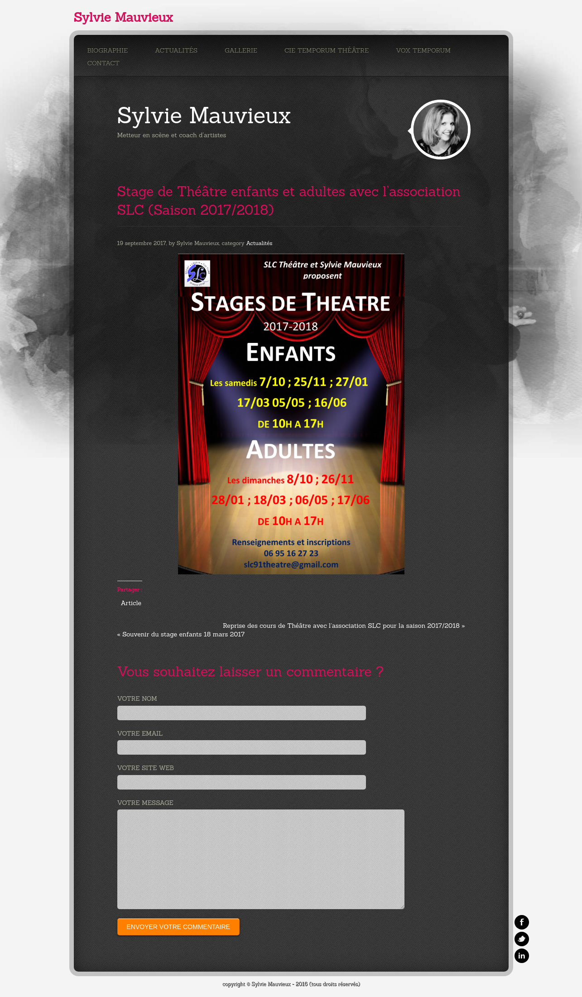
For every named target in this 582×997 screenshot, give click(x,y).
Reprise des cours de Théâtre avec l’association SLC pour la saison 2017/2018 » (344, 625)
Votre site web (145, 768)
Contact (103, 63)
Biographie (107, 50)
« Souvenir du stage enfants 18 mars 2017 (181, 634)
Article (131, 603)
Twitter (522, 939)
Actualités (176, 50)
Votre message (145, 803)
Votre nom (137, 698)
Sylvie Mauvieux (123, 17)
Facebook (522, 922)
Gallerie (241, 50)
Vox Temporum (423, 50)
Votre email (140, 733)
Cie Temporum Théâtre (326, 50)
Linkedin (522, 956)
